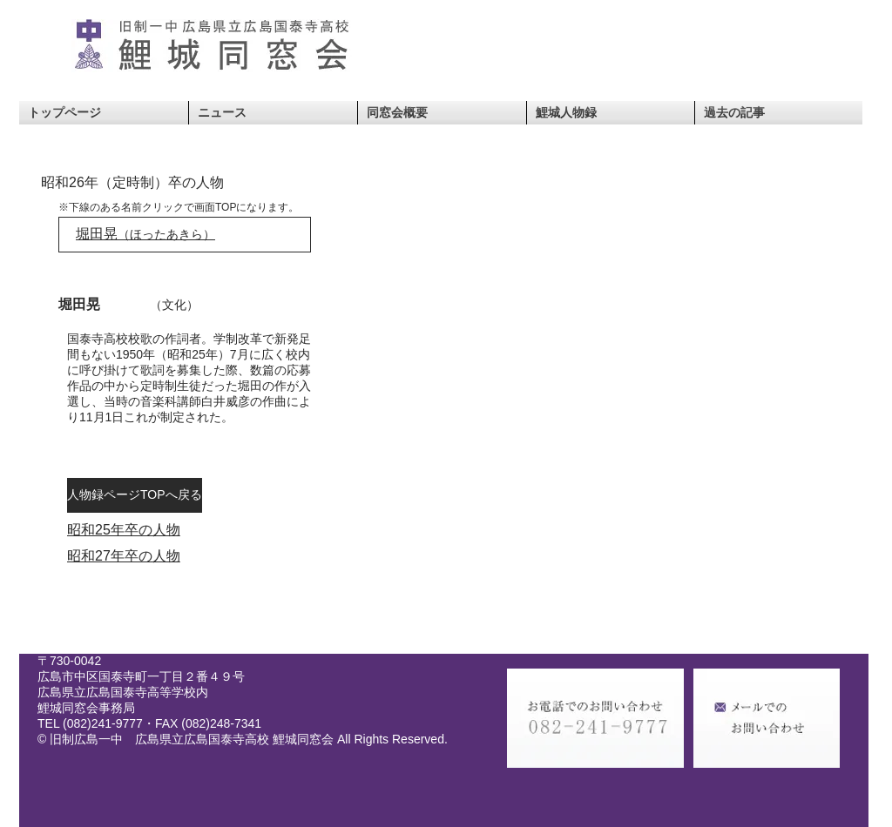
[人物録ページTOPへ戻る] (134, 495)
